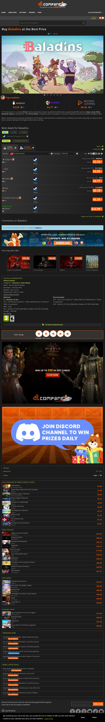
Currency (56, 153)
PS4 (13, 132)
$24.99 (97, 209)
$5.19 (97, 190)
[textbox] (17, 153)
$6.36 (97, 199)
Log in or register (94, 12)
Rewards (32, 12)
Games (3, 12)
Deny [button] (83, 717)
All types (6, 141)
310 (4, 191)
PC (5, 132)
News (40, 12)
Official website (9, 281)
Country (5, 153)
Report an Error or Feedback (92, 216)
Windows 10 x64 (12, 300)
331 (4, 162)
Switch (23, 132)
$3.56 (97, 162)
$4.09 (97, 171)
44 (4, 171)
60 (4, 181)
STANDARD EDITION (20, 141)
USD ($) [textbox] (65, 153)
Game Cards (12, 12)
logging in (38, 228)
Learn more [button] (48, 719)
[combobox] (29, 153)
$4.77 (97, 181)
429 (4, 200)
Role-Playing (25, 283)
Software (22, 12)
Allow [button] (94, 717)
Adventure (16, 283)
